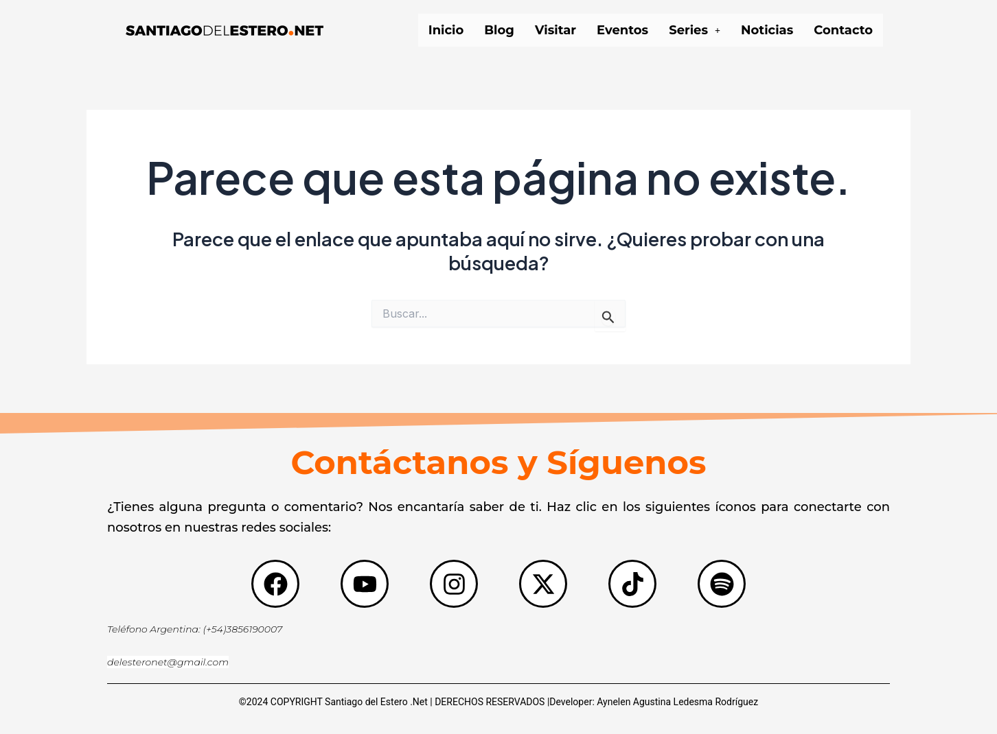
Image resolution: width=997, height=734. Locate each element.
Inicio (446, 30)
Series (694, 30)
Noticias (767, 30)
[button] (694, 30)
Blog (499, 30)
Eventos (622, 30)
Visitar (555, 30)
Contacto (843, 30)
